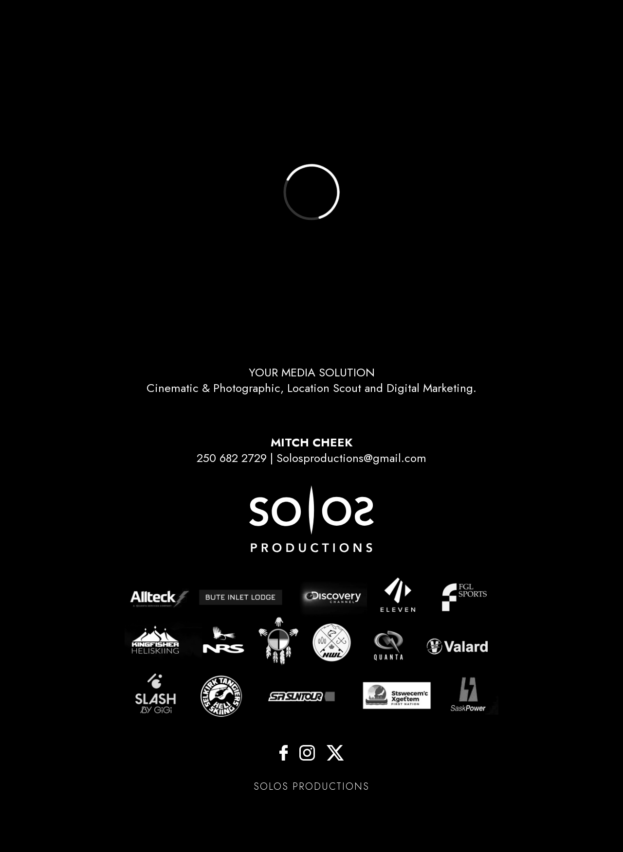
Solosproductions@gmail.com (351, 457)
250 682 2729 (232, 457)
